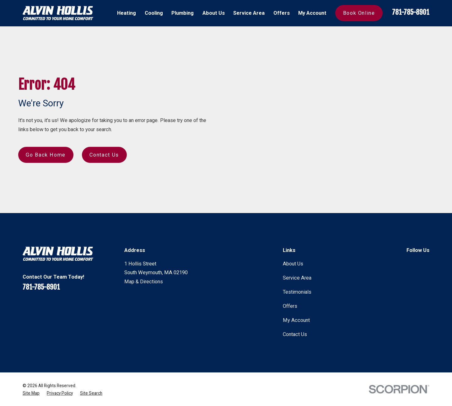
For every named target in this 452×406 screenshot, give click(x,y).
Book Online (359, 13)
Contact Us (104, 155)
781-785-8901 (410, 12)
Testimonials (297, 292)
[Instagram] (425, 263)
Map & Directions (143, 282)
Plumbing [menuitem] (182, 13)
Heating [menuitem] (126, 13)
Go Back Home (46, 155)
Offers (290, 306)
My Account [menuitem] (312, 13)
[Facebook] (410, 263)
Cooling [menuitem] (154, 13)
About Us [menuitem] (213, 13)
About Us (293, 264)
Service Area (297, 278)
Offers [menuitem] (281, 13)
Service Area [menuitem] (249, 13)
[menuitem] (31, 393)
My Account (296, 320)
